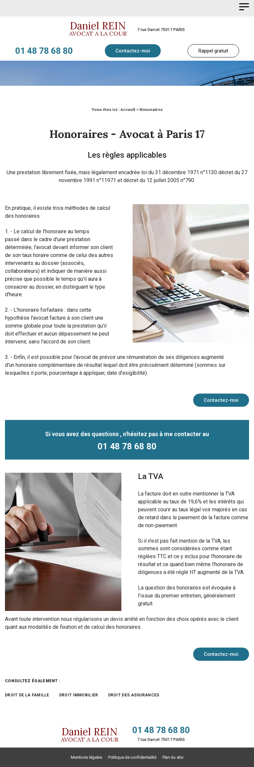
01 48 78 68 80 (44, 51)
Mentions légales (86, 757)
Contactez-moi (132, 51)
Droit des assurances (133, 695)
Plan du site (172, 757)
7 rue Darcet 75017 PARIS (161, 29)
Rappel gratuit (213, 51)
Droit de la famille (27, 695)
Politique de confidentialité (132, 757)
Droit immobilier (78, 695)
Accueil (127, 109)
